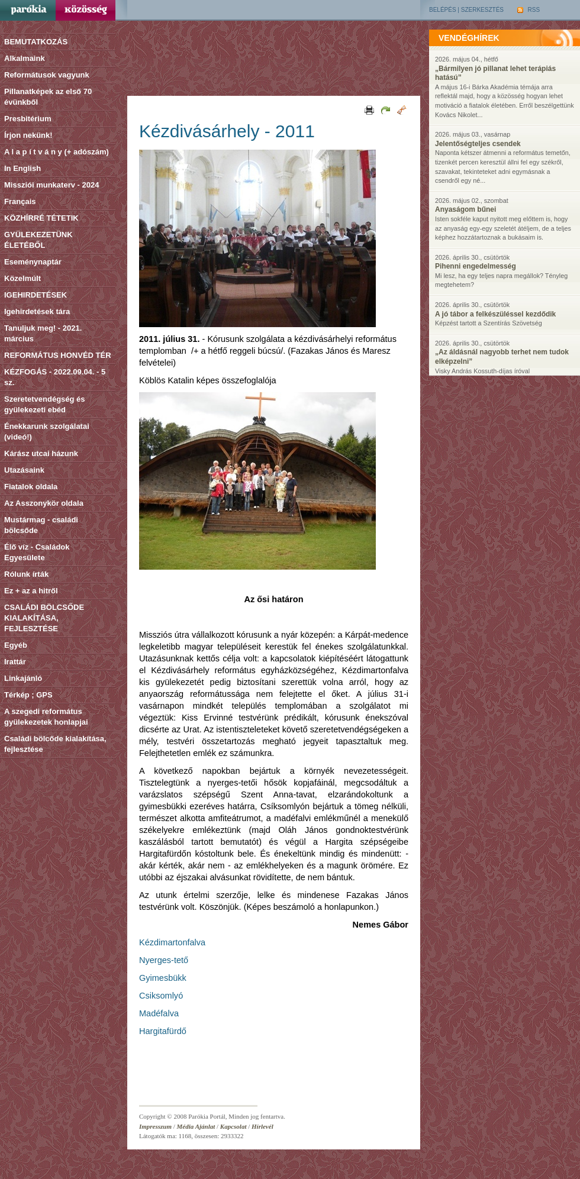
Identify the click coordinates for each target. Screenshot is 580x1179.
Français (20, 201)
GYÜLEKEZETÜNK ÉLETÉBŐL (38, 240)
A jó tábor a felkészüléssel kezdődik (495, 314)
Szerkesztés (482, 10)
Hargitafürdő (162, 1031)
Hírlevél (262, 1126)
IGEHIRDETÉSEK (35, 294)
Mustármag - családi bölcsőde (41, 525)
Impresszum (155, 1126)
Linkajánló (23, 678)
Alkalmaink (24, 58)
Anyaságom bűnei (465, 209)
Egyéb (15, 645)
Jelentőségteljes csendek (478, 144)
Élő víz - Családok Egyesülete (37, 552)
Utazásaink (24, 470)
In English (22, 168)
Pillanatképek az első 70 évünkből (48, 96)
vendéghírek (469, 38)
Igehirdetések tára (37, 311)
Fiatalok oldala (30, 486)
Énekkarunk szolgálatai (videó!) (46, 431)
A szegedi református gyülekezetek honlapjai (46, 716)
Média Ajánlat (196, 1126)
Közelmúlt (22, 278)
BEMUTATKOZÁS (35, 41)
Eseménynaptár (33, 261)
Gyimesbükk (162, 978)
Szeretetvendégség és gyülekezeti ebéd (44, 404)
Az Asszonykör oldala (43, 503)
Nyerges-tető (163, 960)
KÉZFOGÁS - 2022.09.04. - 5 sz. (54, 377)
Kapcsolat (233, 1126)
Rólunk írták (26, 574)
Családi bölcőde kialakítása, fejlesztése (55, 744)
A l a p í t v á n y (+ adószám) (56, 151)
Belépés (442, 10)
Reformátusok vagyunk (46, 74)
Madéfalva (159, 1013)
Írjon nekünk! (28, 135)
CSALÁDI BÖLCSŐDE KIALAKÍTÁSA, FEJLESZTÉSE (44, 618)
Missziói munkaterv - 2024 (51, 184)
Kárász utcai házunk (41, 453)
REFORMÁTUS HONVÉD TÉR (57, 355)
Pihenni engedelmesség (475, 266)
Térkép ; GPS (28, 694)
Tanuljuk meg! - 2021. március (43, 333)
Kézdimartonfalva (172, 942)
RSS (528, 10)
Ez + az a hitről (31, 590)
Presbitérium (27, 118)
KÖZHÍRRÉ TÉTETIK (41, 218)
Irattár (15, 661)
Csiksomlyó (161, 995)
